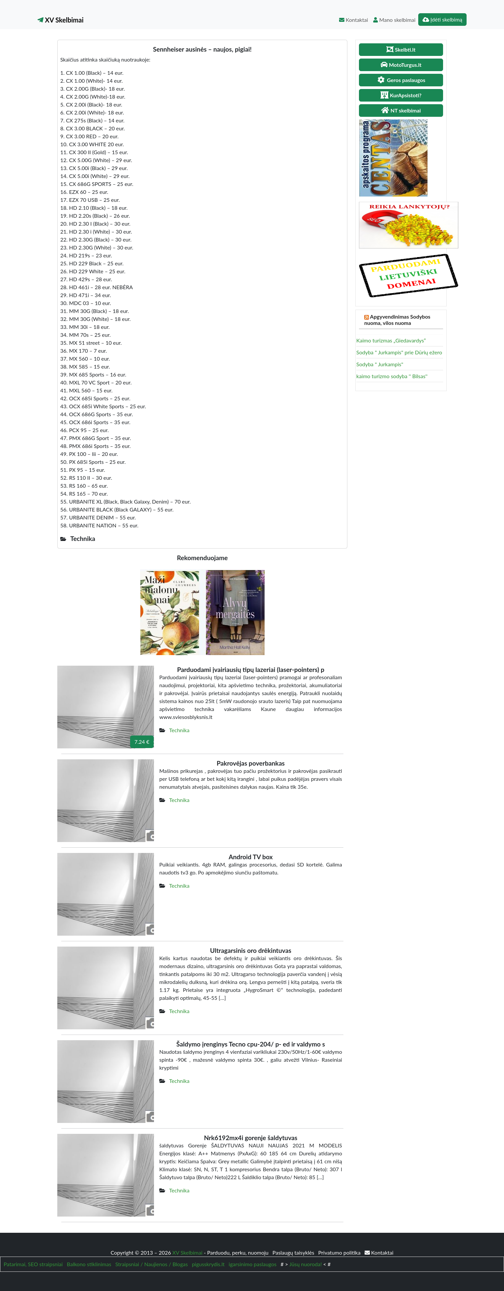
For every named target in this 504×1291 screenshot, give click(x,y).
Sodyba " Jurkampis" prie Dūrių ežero (399, 352)
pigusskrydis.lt (208, 1264)
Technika (179, 730)
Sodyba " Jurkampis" (379, 364)
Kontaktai (353, 20)
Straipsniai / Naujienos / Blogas (151, 1264)
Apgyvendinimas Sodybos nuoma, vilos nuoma (397, 319)
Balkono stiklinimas (89, 1264)
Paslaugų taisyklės (294, 1252)
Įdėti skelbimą (442, 19)
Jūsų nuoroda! (305, 1264)
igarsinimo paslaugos (253, 1264)
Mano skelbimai (394, 20)
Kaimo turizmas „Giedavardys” (391, 340)
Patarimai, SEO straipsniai (33, 1264)
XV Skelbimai (60, 20)
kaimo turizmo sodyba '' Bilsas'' (392, 376)
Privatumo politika (340, 1252)
